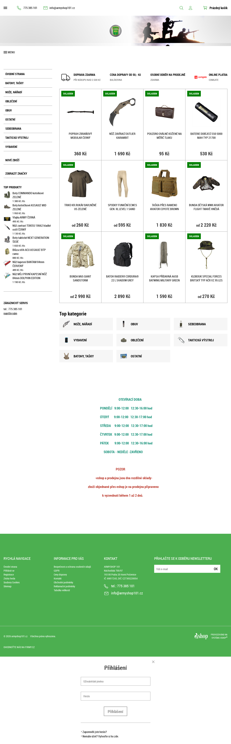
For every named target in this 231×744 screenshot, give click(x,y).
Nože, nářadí (13, 92)
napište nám (10, 313)
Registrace (9, 574)
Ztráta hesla (9, 578)
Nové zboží (12, 160)
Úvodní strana (15, 74)
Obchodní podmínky (63, 582)
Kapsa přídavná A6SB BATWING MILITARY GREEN (164, 278)
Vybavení (11, 147)
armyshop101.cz (19, 636)
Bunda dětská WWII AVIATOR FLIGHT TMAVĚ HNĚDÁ (206, 207)
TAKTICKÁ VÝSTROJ (195, 340)
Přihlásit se (9, 570)
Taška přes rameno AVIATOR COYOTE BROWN (164, 207)
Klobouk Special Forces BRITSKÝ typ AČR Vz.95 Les (206, 278)
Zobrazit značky (16, 173)
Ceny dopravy (60, 574)
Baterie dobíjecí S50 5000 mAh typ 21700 (206, 136)
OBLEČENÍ (132, 340)
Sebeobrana (13, 129)
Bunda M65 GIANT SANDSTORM (80, 278)
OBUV (129, 324)
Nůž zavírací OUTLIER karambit (122, 136)
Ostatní (10, 119)
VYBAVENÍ (75, 340)
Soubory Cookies (12, 582)
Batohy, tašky (14, 83)
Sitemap (7, 586)
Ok (216, 568)
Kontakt (57, 578)
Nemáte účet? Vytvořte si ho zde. (101, 736)
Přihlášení (115, 711)
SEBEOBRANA (191, 324)
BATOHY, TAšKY (78, 356)
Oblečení (11, 101)
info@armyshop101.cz (62, 8)
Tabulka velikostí (62, 590)
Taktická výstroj (16, 138)
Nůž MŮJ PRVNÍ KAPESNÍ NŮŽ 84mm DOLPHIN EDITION (30, 276)
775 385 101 (30, 8)
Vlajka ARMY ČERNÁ (24, 217)
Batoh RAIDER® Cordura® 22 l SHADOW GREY (122, 278)
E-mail (157, 566)
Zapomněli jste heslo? (95, 732)
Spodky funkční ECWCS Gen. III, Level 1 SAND (122, 207)
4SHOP (223, 637)
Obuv (8, 110)
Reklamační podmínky (64, 586)
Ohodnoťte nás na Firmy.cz (19, 647)
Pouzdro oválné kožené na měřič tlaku (164, 136)
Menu (11, 52)
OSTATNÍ (131, 356)
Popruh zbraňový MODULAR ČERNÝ (80, 136)
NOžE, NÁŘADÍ (77, 324)
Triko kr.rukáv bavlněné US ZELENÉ (80, 207)
